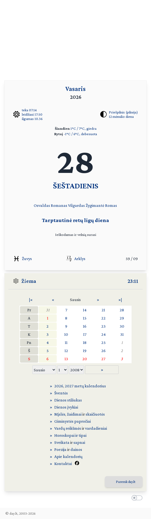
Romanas (59, 205)
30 (122, 326)
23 (103, 326)
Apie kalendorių (68, 456)
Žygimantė (95, 205)
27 (103, 358)
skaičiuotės (95, 414)
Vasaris (75, 88)
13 (66, 358)
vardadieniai (96, 428)
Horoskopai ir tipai (70, 435)
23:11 (132, 281)
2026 (58, 386)
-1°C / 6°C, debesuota (80, 134)
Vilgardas (76, 205)
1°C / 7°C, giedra (83, 128)
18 (84, 342)
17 (84, 334)
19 (84, 350)
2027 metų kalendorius (85, 386)
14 (84, 310)
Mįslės (59, 414)
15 (84, 318)
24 (103, 334)
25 (103, 342)
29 (122, 318)
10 (66, 334)
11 (66, 342)
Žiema (28, 281)
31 (47, 310)
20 (84, 358)
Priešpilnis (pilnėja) (123, 112)
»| (120, 299)
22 (103, 318)
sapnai (79, 442)
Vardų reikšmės (67, 428)
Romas (111, 205)
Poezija (60, 449)
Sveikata (61, 442)
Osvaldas (42, 205)
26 (103, 350)
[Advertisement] (75, 38)
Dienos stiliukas (68, 400)
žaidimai (74, 414)
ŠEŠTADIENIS (75, 185)
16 (84, 326)
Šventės (61, 393)
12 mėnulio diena (121, 116)
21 (103, 310)
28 (122, 310)
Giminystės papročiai (72, 421)
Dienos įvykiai (66, 407)
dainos (76, 449)
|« (31, 299)
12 (66, 350)
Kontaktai (63, 463)
